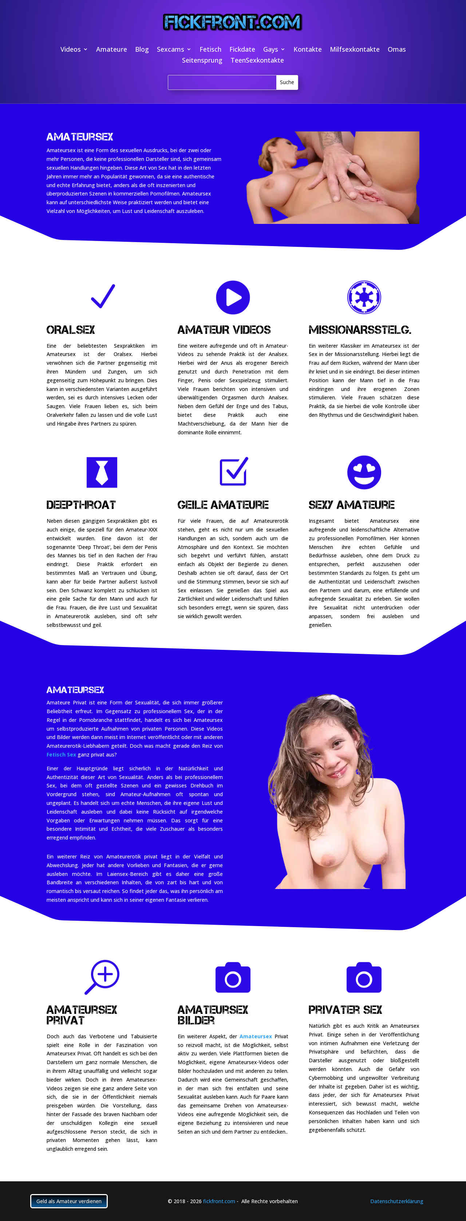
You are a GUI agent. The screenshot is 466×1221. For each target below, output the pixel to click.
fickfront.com (219, 1201)
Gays (270, 50)
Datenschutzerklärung (396, 1201)
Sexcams (170, 50)
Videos (70, 50)
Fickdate (242, 50)
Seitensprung (202, 61)
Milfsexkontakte (355, 50)
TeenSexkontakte (257, 61)
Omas (397, 50)
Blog (142, 50)
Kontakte (307, 50)
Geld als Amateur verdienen (69, 1201)
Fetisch (210, 50)
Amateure (111, 50)
